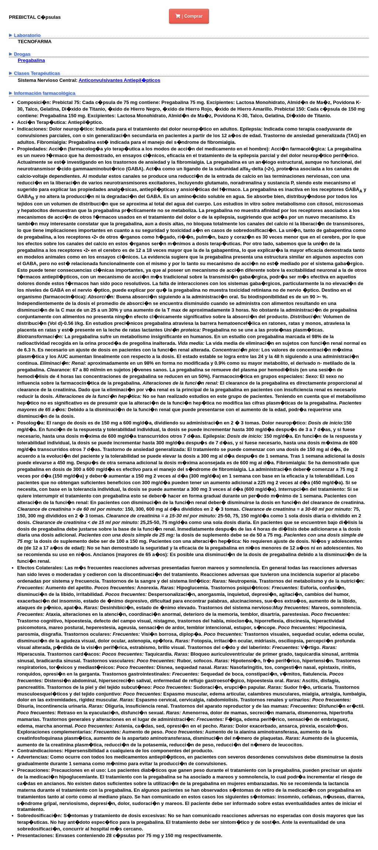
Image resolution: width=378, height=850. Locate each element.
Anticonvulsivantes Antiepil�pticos (119, 80)
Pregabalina (31, 60)
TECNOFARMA (35, 41)
